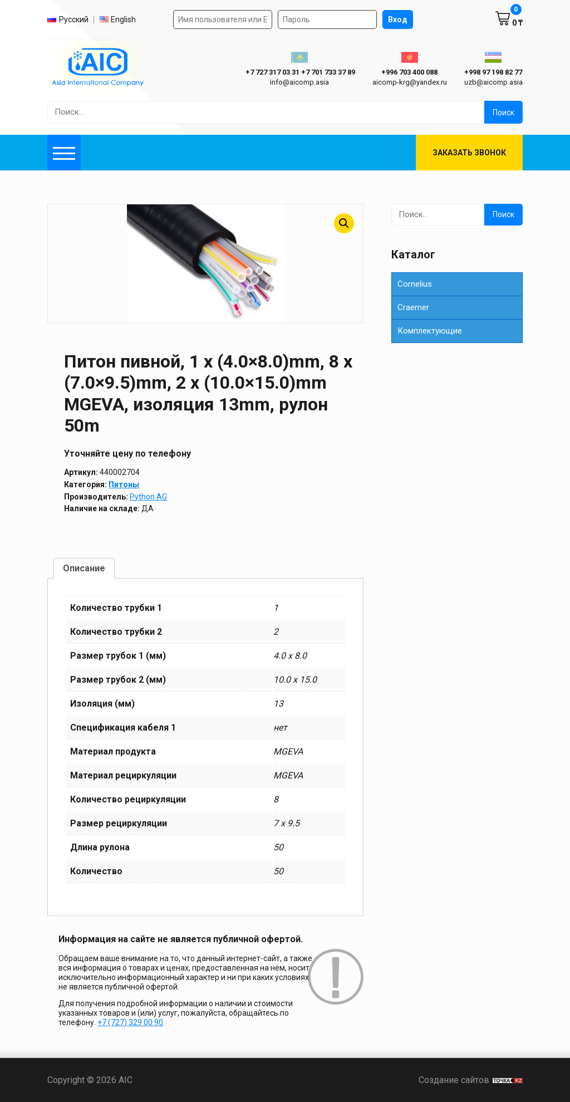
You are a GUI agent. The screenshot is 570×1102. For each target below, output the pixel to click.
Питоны (124, 484)
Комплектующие (429, 331)
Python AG (148, 496)
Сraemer (413, 307)
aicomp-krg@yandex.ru (409, 82)
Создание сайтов (471, 1080)
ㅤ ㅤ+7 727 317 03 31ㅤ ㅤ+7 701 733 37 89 (299, 72)
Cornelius (414, 284)
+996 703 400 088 (409, 72)
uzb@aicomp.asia (493, 82)
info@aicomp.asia (299, 82)
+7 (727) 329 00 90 (130, 1022)
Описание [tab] (84, 568)
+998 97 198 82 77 (493, 72)
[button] (344, 223)
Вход (397, 19)
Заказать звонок (469, 152)
